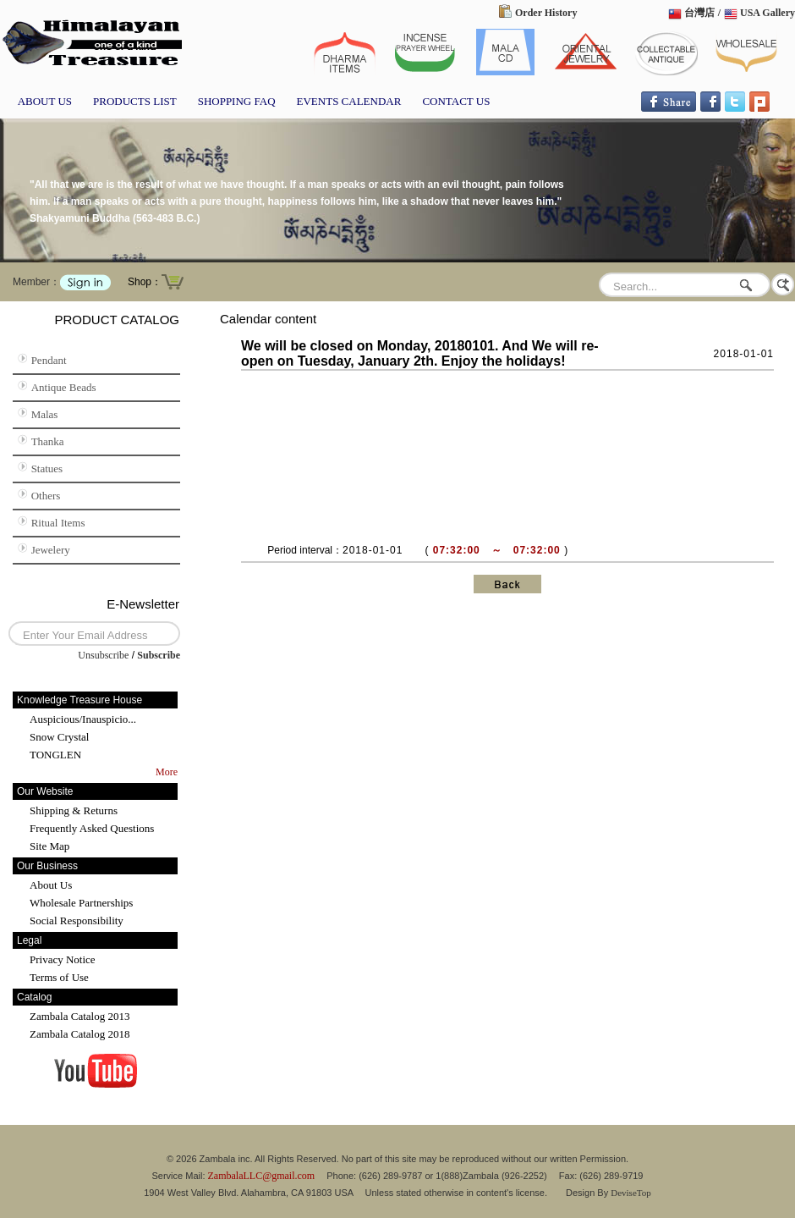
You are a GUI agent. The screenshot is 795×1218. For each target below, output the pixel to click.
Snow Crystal (59, 736)
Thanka (47, 441)
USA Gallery (767, 13)
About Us (51, 885)
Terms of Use (59, 977)
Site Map (49, 846)
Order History (546, 13)
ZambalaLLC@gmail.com (261, 1176)
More (167, 772)
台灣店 (699, 13)
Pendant (49, 360)
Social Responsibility (76, 920)
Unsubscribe (103, 655)
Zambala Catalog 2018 (79, 1034)
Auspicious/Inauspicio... (83, 719)
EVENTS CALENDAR (349, 101)
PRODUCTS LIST (135, 101)
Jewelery (50, 549)
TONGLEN (55, 754)
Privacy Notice (63, 959)
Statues (47, 468)
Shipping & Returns (74, 810)
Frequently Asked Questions (92, 828)
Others (46, 495)
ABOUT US (45, 101)
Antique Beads (63, 387)
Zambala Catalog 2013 (79, 1016)
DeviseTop (631, 1193)
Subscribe (158, 655)
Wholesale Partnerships (81, 902)
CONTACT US (456, 101)
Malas (44, 414)
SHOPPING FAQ (237, 101)
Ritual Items (58, 522)
